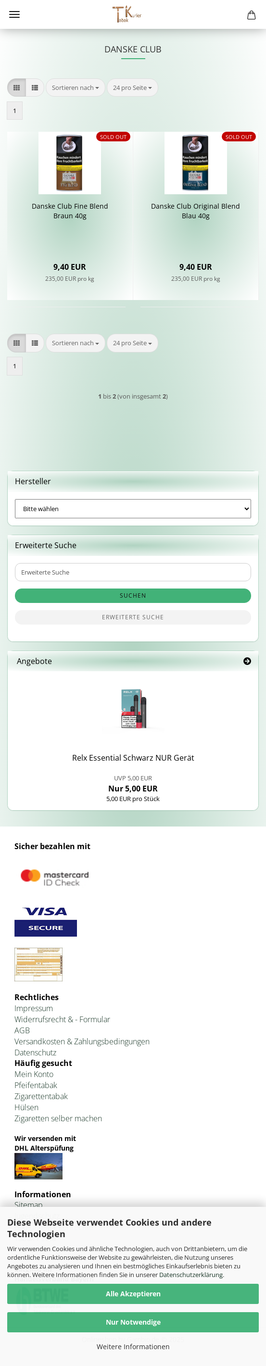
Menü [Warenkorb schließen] (14, 14)
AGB (22, 1030)
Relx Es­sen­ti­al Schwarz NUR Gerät (133, 757)
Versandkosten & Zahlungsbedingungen (82, 1041)
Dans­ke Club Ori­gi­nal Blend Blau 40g (195, 210)
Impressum (33, 1008)
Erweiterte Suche (133, 617)
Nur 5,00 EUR (133, 784)
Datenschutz (35, 1052)
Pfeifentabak (35, 1085)
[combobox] (75, 87)
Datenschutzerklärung (191, 1274)
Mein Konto (33, 1074)
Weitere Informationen (133, 1346)
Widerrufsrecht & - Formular (62, 1019)
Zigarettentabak (41, 1096)
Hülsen (26, 1107)
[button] (16, 87)
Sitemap (28, 1205)
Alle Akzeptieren (133, 1293)
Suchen (133, 595)
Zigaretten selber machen (58, 1118)
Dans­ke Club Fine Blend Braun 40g (70, 210)
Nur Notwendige (133, 1322)
